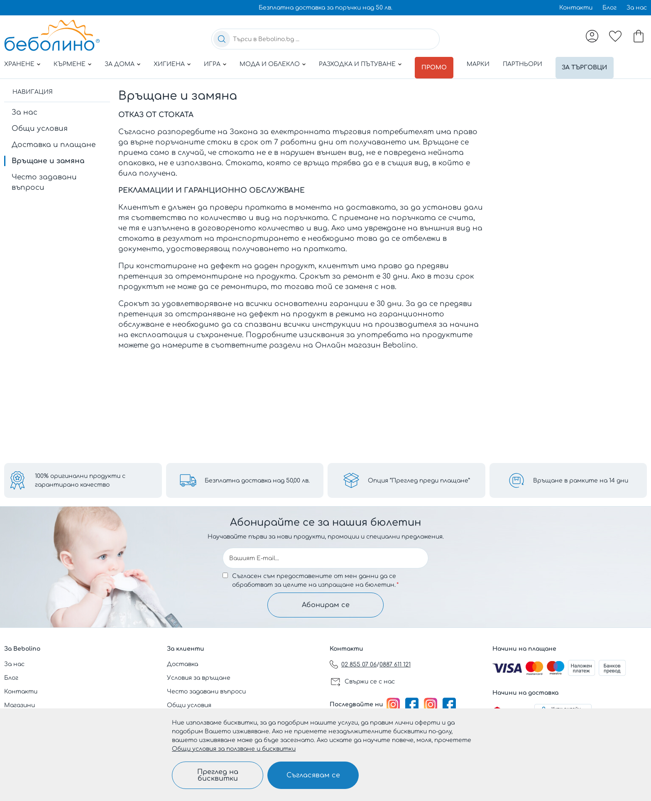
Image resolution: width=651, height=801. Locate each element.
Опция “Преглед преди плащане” (419, 481)
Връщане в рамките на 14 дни (580, 481)
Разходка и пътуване (357, 64)
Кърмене (70, 64)
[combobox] (325, 39)
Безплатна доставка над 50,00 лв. (257, 481)
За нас (637, 8)
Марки (481, 64)
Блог (609, 8)
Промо (435, 64)
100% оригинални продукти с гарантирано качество (80, 480)
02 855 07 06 (359, 664)
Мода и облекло (270, 64)
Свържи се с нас (370, 682)
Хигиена (169, 64)
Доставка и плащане (53, 141)
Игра (212, 64)
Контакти (575, 8)
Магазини (19, 705)
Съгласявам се (313, 775)
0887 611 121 (395, 664)
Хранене (19, 64)
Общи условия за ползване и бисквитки (234, 749)
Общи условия (40, 125)
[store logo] (52, 35)
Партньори (525, 64)
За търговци (589, 64)
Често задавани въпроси (44, 179)
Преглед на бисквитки (217, 775)
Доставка (182, 664)
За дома (120, 64)
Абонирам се (326, 605)
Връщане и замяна (48, 158)
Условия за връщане (198, 678)
